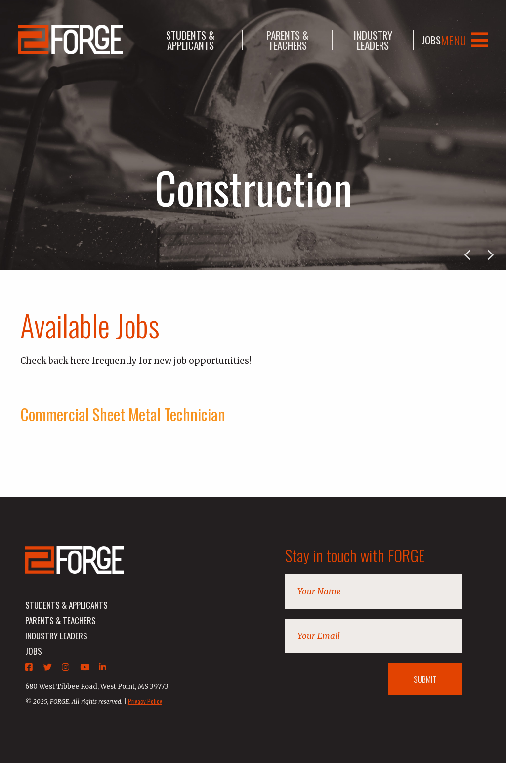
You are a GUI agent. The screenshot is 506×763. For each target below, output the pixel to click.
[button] (491, 255)
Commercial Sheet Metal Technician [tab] (122, 413)
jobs (431, 40)
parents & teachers (287, 40)
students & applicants (190, 40)
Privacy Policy (145, 701)
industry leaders (373, 40)
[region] (253, 135)
